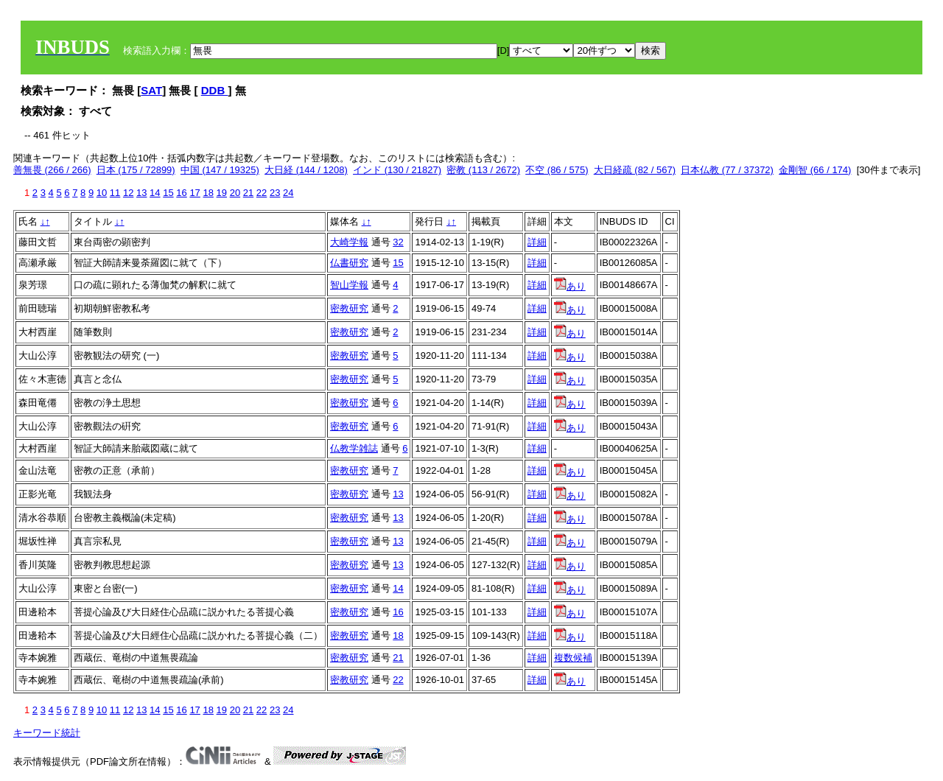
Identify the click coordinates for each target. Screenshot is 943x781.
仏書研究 (349, 262)
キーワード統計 (46, 732)
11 (115, 192)
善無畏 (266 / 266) (52, 169)
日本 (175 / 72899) (136, 169)
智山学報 (349, 284)
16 (181, 192)
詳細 (537, 242)
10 (102, 192)
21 (248, 192)
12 (128, 192)
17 (194, 192)
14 (155, 192)
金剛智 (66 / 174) (815, 169)
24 (288, 192)
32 (398, 242)
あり (570, 286)
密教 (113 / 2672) (483, 169)
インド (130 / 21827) (397, 169)
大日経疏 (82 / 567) (635, 169)
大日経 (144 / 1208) (306, 169)
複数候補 (573, 657)
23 (275, 192)
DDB (214, 90)
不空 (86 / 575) (556, 169)
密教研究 (349, 308)
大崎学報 (349, 242)
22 (261, 192)
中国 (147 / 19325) (219, 169)
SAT (151, 90)
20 (235, 192)
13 (141, 192)
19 (222, 192)
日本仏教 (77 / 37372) (727, 169)
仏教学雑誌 (354, 448)
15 (168, 192)
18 (208, 192)
